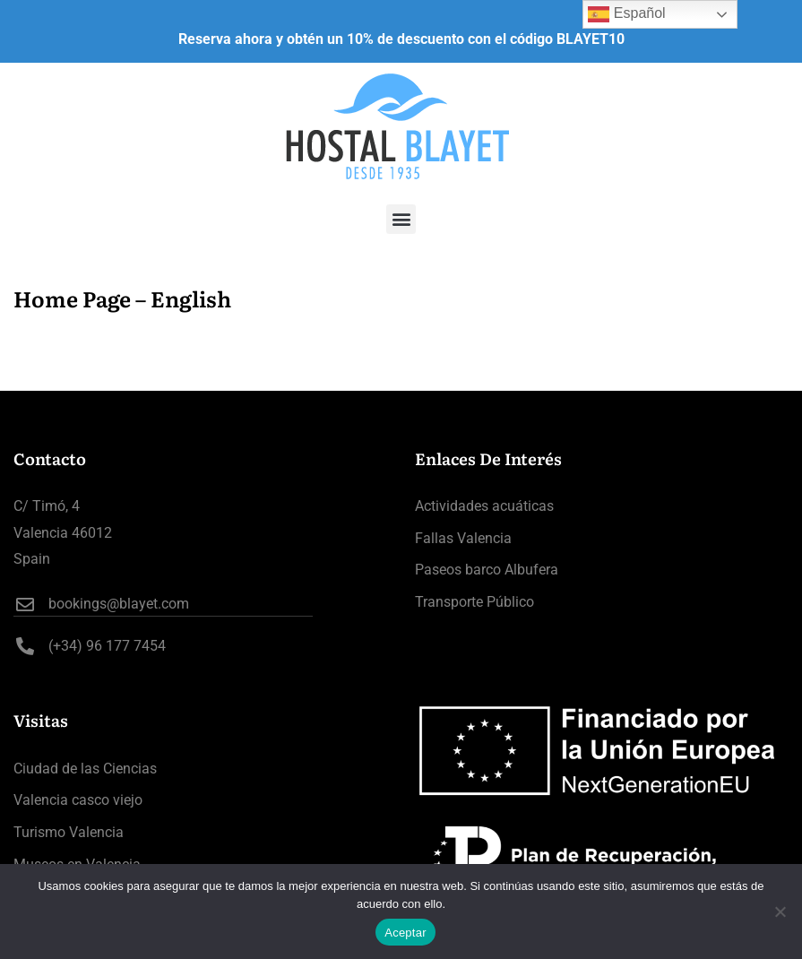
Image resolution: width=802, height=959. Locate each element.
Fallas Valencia (463, 538)
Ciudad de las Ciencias (85, 768)
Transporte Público (474, 601)
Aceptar (405, 932)
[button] (401, 219)
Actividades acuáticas (484, 505)
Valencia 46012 (62, 532)
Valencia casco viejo (77, 799)
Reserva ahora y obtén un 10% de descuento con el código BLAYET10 (401, 39)
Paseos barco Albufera (486, 569)
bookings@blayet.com (101, 603)
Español (626, 14)
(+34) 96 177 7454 (89, 645)
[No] (780, 911)
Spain (31, 558)
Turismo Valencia (68, 832)
